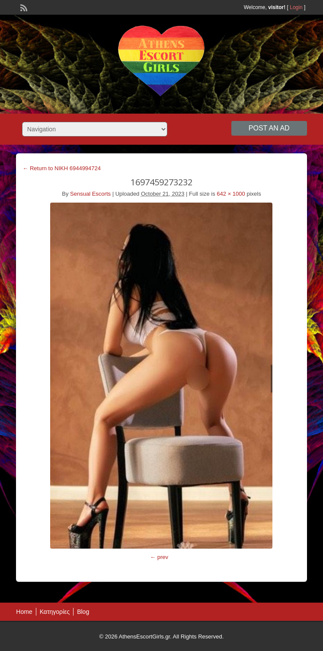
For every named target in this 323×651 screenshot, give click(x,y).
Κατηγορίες (55, 611)
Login (296, 7)
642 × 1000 (231, 194)
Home (24, 611)
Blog (83, 611)
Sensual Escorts (90, 194)
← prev (159, 557)
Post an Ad (269, 128)
